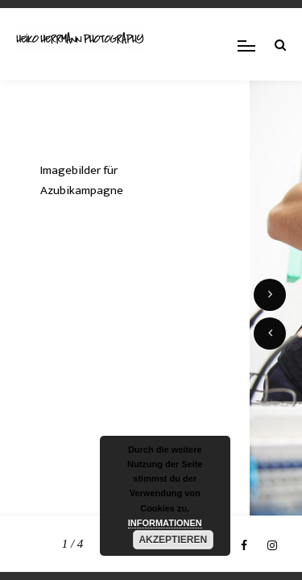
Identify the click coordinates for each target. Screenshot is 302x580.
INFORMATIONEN (165, 523)
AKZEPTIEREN (173, 539)
